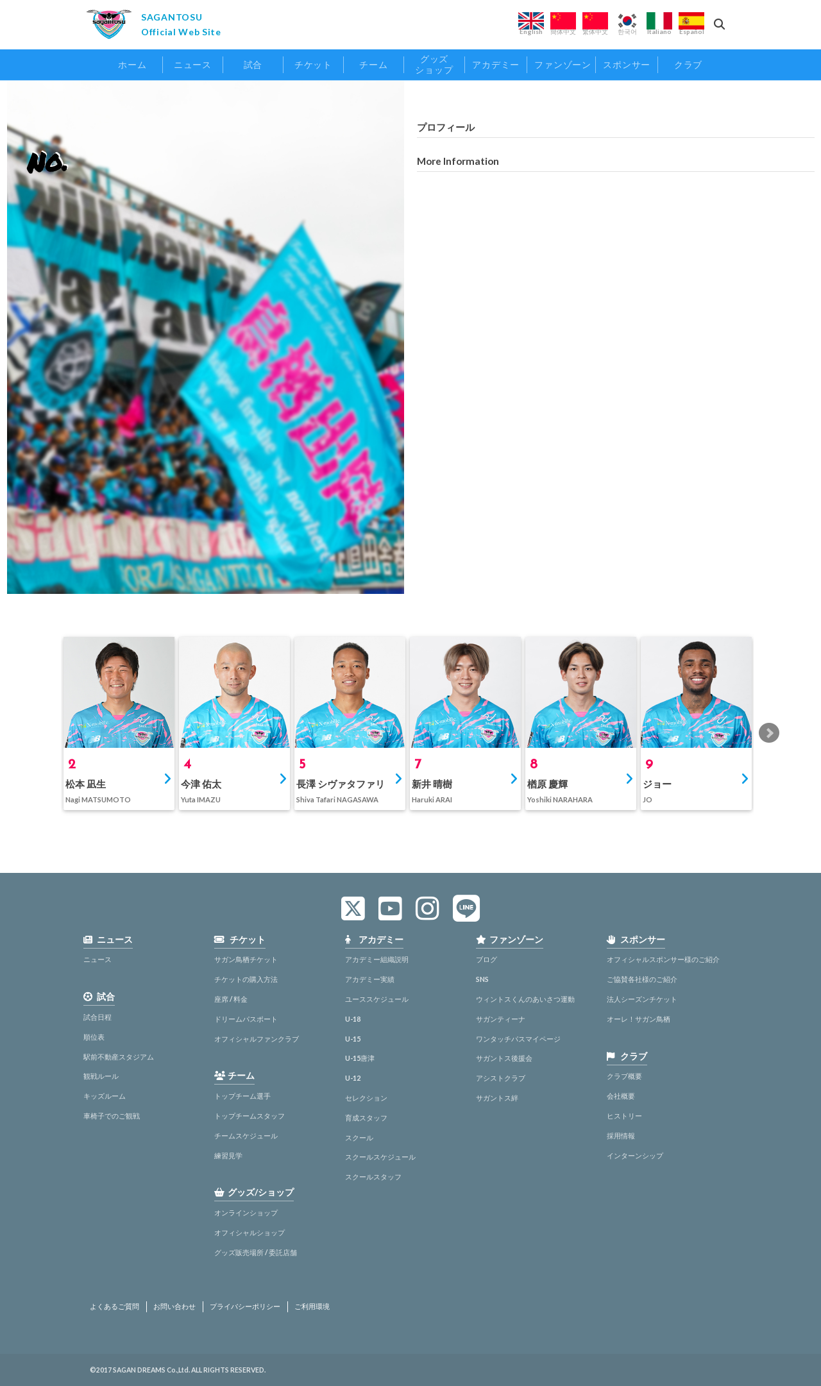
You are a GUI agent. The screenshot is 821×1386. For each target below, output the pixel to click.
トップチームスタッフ (249, 1115)
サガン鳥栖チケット (246, 959)
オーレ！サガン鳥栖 (638, 1019)
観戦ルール (101, 1076)
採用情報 (621, 1135)
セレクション (366, 1098)
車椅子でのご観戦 (111, 1115)
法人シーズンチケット (642, 999)
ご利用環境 (312, 1306)
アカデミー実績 (369, 979)
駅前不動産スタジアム (118, 1056)
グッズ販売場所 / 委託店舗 (255, 1252)
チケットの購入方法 (246, 979)
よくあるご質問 (114, 1306)
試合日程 (97, 1017)
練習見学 (228, 1155)
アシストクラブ (500, 1078)
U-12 (352, 1078)
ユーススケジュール (377, 999)
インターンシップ (635, 1155)
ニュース (97, 959)
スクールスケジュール (380, 1157)
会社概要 (621, 1096)
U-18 (352, 1019)
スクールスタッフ (373, 1176)
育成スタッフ (366, 1117)
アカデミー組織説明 (377, 959)
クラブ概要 (624, 1076)
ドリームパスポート (246, 1019)
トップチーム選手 (242, 1096)
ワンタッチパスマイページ (518, 1039)
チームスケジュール (246, 1135)
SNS (482, 979)
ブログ (486, 959)
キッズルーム (104, 1096)
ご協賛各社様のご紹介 (642, 979)
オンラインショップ (246, 1212)
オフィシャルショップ (249, 1232)
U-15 (352, 1039)
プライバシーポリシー (245, 1306)
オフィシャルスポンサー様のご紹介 (663, 959)
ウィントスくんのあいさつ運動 (525, 999)
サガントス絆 (497, 1098)
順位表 (94, 1037)
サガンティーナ (500, 1019)
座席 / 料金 (231, 999)
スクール (359, 1137)
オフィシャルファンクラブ (256, 1039)
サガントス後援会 (504, 1058)
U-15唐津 (360, 1058)
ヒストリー (624, 1115)
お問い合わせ (174, 1306)
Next (769, 733)
